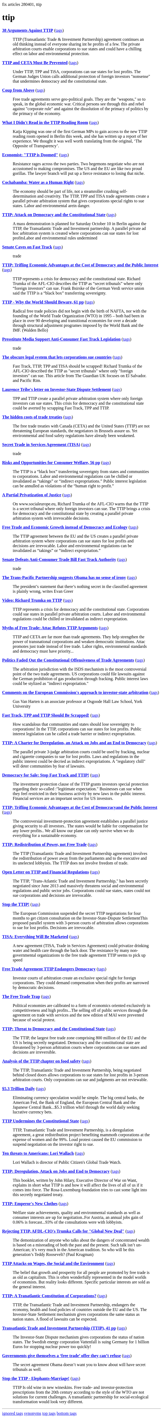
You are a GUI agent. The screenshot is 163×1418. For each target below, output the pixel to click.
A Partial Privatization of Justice (31, 495)
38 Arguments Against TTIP (27, 30)
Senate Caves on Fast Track (27, 247)
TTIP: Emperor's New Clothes (30, 1203)
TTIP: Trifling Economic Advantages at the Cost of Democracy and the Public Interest (80, 265)
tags (59, 30)
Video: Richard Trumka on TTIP (32, 600)
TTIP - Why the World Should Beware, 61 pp (43, 302)
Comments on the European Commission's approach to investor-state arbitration (75, 692)
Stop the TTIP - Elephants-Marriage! (35, 1378)
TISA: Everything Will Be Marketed (35, 936)
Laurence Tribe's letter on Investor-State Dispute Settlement (56, 389)
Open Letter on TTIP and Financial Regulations (45, 872)
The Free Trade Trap (21, 996)
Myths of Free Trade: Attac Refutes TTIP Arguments (50, 628)
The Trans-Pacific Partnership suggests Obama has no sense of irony (64, 577)
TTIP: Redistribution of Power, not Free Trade (44, 844)
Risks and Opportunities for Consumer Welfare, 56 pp (51, 462)
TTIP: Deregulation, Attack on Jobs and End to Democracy (56, 1171)
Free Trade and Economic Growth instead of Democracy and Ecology (64, 527)
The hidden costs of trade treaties (32, 417)
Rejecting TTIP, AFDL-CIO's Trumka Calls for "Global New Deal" (63, 1231)
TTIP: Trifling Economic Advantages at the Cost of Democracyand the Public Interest (79, 807)
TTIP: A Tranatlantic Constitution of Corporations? (49, 1296)
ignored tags (12, 1413)
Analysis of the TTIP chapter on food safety (41, 1061)
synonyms (32, 1413)
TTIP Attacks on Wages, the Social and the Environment (53, 1263)
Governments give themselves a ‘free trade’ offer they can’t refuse (61, 1355)
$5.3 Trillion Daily (18, 1088)
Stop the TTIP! (15, 904)
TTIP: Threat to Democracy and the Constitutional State (53, 1029)
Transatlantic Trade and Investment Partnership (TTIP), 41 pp (59, 1328)
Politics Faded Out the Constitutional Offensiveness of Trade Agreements (68, 660)
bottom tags (67, 1413)
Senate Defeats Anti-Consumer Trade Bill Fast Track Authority (59, 559)
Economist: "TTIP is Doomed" (30, 155)
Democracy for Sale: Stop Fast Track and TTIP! (45, 775)
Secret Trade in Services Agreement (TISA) (41, 444)
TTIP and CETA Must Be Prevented (35, 62)
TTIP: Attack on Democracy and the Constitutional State (53, 214)
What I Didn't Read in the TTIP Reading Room (45, 122)
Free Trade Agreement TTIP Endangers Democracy (49, 969)
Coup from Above (18, 90)
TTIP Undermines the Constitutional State (40, 1121)
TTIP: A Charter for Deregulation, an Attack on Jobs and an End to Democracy (74, 743)
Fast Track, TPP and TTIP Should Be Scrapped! (45, 715)
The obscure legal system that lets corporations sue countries (57, 357)
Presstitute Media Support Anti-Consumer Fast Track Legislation (61, 339)
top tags (49, 1413)
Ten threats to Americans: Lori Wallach (38, 1153)
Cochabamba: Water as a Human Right (38, 182)
